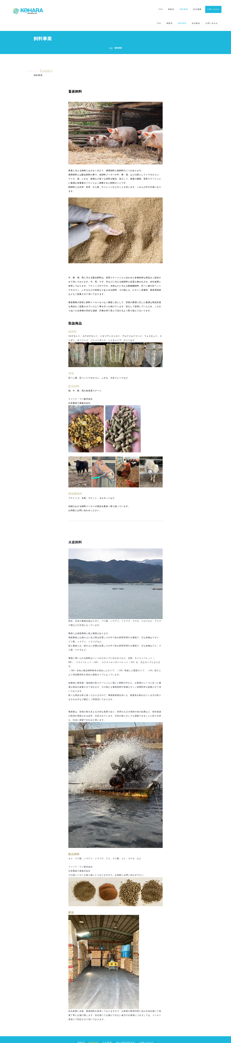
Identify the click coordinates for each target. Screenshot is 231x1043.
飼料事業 (184, 9)
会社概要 (197, 9)
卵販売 (171, 9)
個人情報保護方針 (125, 1030)
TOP (160, 9)
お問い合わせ (213, 9)
